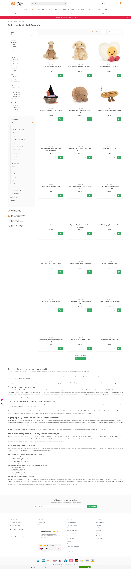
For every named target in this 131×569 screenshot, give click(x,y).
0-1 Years (16, 88)
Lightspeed (75, 564)
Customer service (71, 522)
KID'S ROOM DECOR (54, 10)
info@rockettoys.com (17, 529)
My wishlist (98, 530)
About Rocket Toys (72, 530)
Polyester (16, 107)
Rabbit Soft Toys (17, 149)
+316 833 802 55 (16, 525)
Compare (98, 533)
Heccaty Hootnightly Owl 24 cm (51, 110)
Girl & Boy (16, 81)
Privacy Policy (70, 538)
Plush (15, 109)
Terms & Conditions (72, 533)
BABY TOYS (40, 10)
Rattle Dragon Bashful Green (80, 263)
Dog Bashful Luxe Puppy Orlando (80, 66)
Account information (101, 522)
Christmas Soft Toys (18, 146)
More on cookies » (96, 567)
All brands (15, 42)
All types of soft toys (18, 129)
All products (99, 535)
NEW (105, 10)
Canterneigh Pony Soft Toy (51, 66)
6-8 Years (16, 96)
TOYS (32, 10)
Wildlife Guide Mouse (109, 263)
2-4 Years (16, 92)
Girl (15, 79)
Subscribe (92, 506)
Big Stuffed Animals (18, 143)
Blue (15, 61)
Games (14, 173)
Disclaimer (70, 535)
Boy (15, 76)
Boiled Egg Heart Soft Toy (109, 66)
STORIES (92, 10)
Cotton (15, 105)
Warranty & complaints (73, 546)
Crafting (14, 176)
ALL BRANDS (82, 10)
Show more (80, 358)
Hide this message (85, 567)
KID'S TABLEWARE (68, 10)
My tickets (98, 527)
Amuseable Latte (109, 148)
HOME (26, 10)
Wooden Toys (15, 163)
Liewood (15, 48)
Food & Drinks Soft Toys (19, 139)
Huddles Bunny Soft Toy (109, 339)
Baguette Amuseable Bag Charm (109, 110)
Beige (15, 59)
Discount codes (42, 525)
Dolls (13, 170)
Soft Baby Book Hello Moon (51, 263)
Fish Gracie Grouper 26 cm (50, 301)
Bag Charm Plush (17, 153)
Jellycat (15, 44)
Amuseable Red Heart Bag (50, 225)
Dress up (14, 183)
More (13, 180)
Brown (15, 63)
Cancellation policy (72, 543)
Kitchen (14, 166)
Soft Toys (14, 126)
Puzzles (14, 159)
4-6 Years (16, 94)
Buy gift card (99, 538)
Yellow (15, 66)
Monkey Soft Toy (17, 132)
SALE (99, 10)
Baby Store (70, 549)
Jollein (14, 46)
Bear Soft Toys (17, 136)
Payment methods (72, 525)
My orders (98, 525)
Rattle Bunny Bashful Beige (51, 187)
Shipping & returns (72, 527)
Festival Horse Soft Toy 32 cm (109, 301)
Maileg (14, 51)
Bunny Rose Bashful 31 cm (80, 339)
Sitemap (69, 541)
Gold (15, 68)
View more (13, 53)
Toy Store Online (71, 551)
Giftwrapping (41, 522)
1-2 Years (16, 90)
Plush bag (15, 156)
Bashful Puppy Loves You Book (109, 225)
